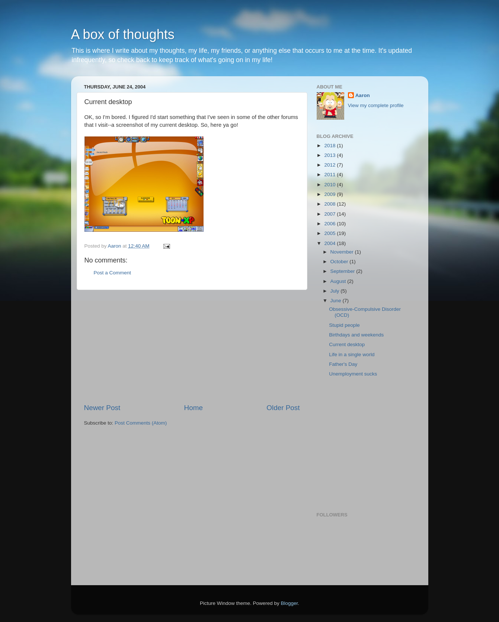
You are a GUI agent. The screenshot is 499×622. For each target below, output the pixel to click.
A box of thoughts (123, 34)
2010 (330, 184)
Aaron (362, 95)
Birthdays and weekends (356, 335)
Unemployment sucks (353, 374)
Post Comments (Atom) (141, 423)
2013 (330, 155)
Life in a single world (351, 354)
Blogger (289, 603)
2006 (330, 223)
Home (193, 408)
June (336, 300)
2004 (330, 243)
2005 (330, 233)
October (340, 261)
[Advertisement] (192, 346)
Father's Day (343, 364)
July (335, 291)
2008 (330, 204)
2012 (330, 165)
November (342, 252)
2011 (330, 174)
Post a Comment (112, 272)
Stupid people (344, 325)
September (343, 271)
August (339, 281)
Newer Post (102, 408)
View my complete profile (376, 105)
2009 (330, 194)
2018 (330, 145)
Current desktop (347, 344)
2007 (330, 214)
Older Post (283, 408)
